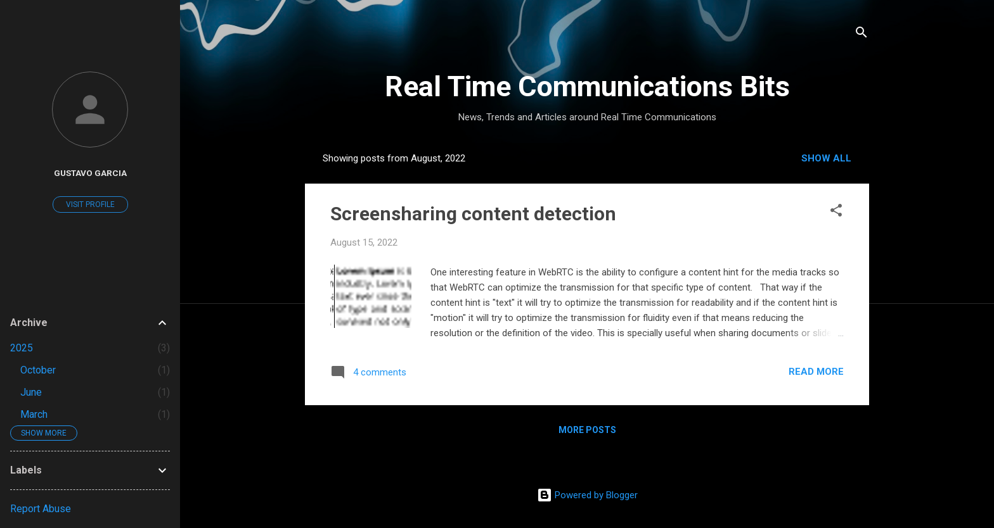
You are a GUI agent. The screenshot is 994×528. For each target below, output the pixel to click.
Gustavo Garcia (90, 173)
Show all (826, 158)
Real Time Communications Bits (587, 86)
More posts (587, 430)
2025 (21, 348)
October (38, 370)
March (34, 414)
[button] (836, 212)
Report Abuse (40, 509)
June (31, 392)
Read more (816, 371)
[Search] (861, 34)
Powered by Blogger (587, 495)
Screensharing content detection (473, 214)
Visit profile (90, 204)
